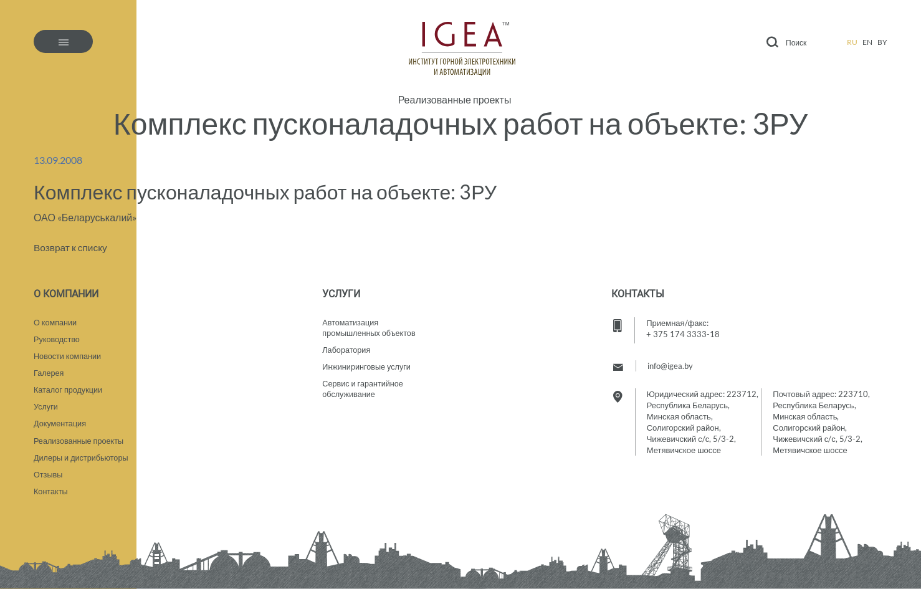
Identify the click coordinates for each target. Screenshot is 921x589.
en (867, 42)
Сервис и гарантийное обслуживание (363, 385)
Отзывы (49, 474)
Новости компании (68, 352)
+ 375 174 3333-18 (683, 328)
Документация (61, 421)
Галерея (49, 369)
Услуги (46, 404)
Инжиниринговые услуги (367, 363)
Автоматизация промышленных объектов (370, 322)
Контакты (51, 491)
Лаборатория (346, 345)
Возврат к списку (72, 247)
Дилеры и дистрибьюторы (82, 456)
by (882, 42)
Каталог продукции (69, 386)
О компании (56, 317)
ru (852, 42)
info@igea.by (670, 360)
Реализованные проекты (455, 99)
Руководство (57, 334)
